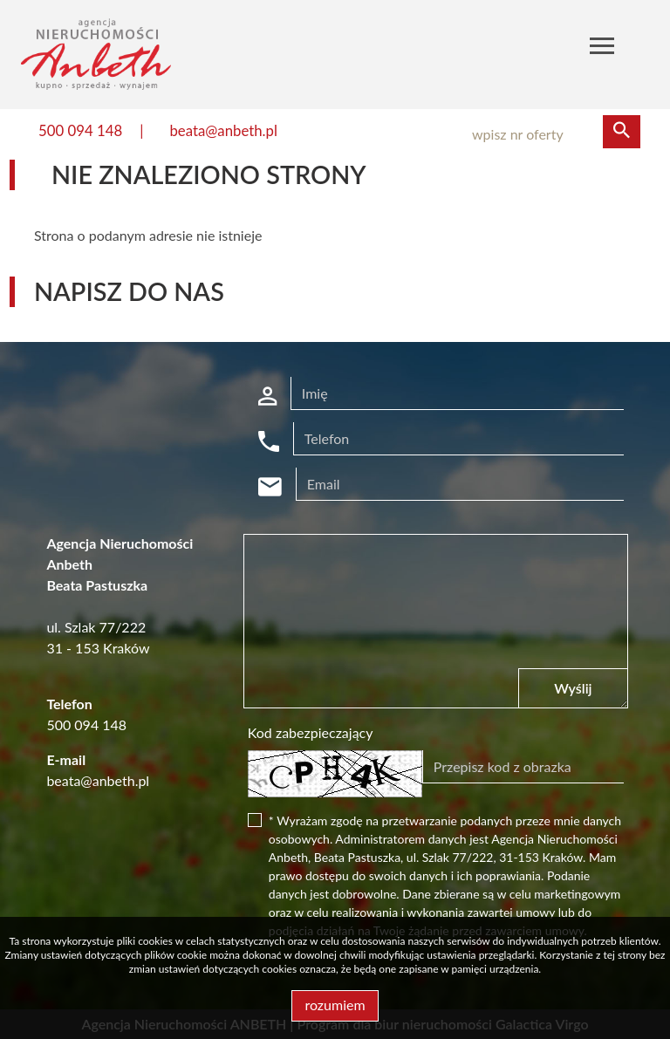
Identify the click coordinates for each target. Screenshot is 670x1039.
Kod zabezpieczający (310, 732)
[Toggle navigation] (602, 48)
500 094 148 (80, 130)
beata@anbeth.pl (223, 130)
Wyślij (572, 688)
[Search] (548, 134)
